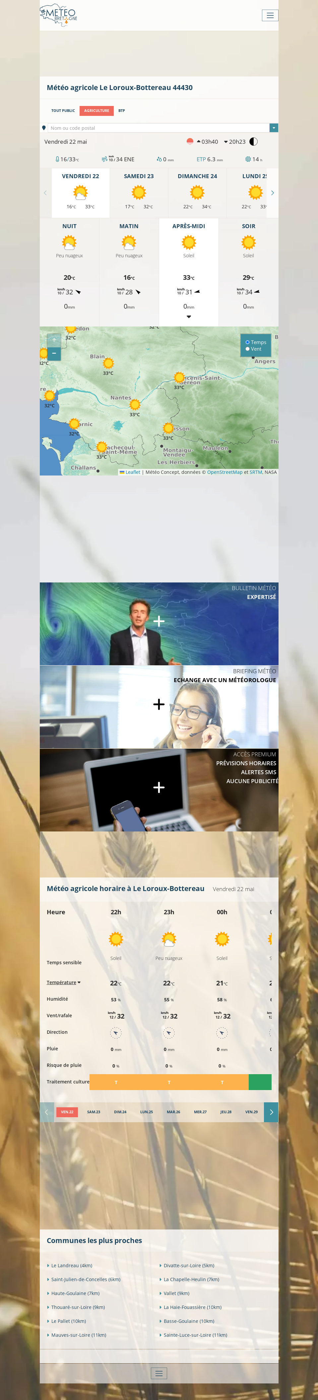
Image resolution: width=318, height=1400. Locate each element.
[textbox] (163, 128)
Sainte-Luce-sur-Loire (193, 1335)
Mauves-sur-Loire (76, 1335)
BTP (121, 110)
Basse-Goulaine (186, 1321)
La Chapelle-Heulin (189, 1279)
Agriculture (96, 110)
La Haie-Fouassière (190, 1307)
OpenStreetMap (225, 472)
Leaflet (130, 472)
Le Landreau (69, 1265)
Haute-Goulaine (73, 1293)
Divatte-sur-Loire (186, 1265)
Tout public (63, 110)
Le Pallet (66, 1321)
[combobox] (163, 127)
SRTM (256, 472)
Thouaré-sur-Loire (76, 1307)
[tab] (67, 1112)
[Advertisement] (167, 53)
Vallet (174, 1293)
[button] (43, 356)
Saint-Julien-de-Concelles (83, 1279)
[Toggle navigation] (270, 15)
